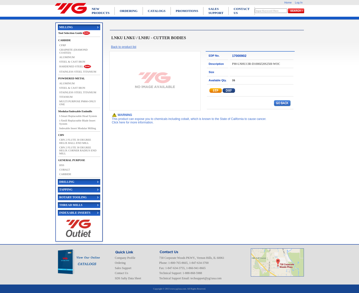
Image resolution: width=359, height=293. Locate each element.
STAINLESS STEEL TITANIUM (77, 71)
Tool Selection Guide (70, 32)
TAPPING (66, 189)
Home (287, 2)
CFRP (62, 45)
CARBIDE (65, 174)
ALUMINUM (67, 57)
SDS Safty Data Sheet (128, 278)
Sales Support (123, 268)
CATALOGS (157, 11)
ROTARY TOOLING (73, 197)
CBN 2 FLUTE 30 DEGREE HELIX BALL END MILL (75, 141)
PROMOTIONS (187, 11)
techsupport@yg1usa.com (206, 278)
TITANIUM (66, 96)
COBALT (64, 169)
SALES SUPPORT (215, 11)
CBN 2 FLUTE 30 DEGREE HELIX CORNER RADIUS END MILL (77, 150)
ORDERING (129, 11)
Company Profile (125, 258)
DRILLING (67, 182)
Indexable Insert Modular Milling (77, 128)
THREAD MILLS (71, 205)
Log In (299, 2)
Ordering (120, 263)
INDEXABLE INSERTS (74, 212)
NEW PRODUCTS (101, 11)
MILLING (66, 27)
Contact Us (121, 273)
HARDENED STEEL (71, 66)
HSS (61, 165)
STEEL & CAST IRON (72, 61)
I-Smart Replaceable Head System (78, 115)
